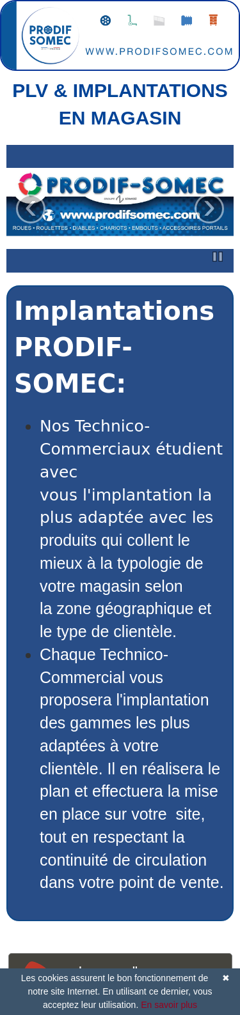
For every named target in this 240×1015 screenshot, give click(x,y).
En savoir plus (169, 1005)
